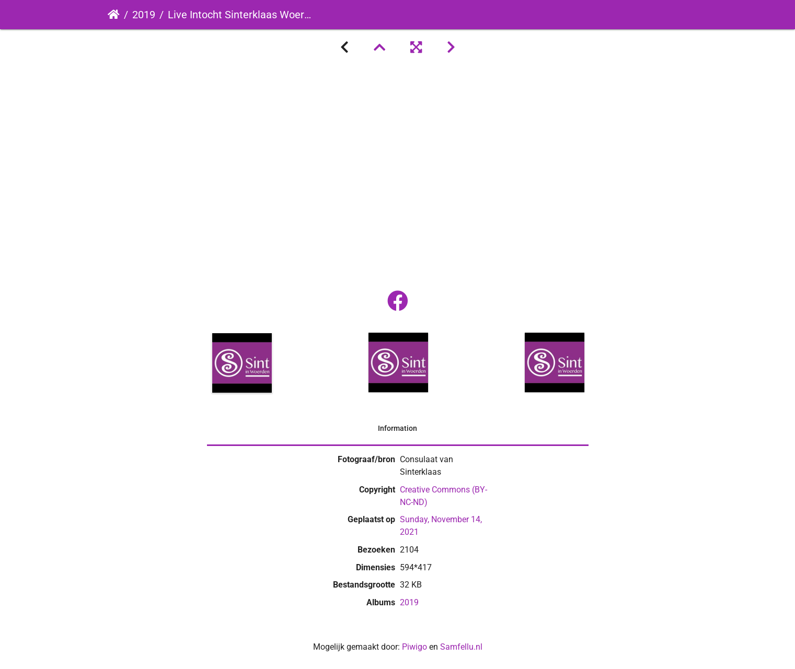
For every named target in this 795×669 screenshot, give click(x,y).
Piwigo (414, 647)
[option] (242, 363)
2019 (143, 14)
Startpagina (114, 14)
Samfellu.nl (461, 647)
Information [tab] (397, 428)
